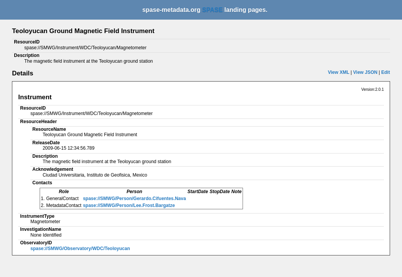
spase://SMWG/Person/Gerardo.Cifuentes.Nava (134, 198)
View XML (338, 72)
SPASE (212, 10)
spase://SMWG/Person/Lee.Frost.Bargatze (129, 205)
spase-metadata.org (172, 10)
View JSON (365, 72)
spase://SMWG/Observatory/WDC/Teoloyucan (80, 248)
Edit (385, 72)
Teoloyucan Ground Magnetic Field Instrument (83, 31)
